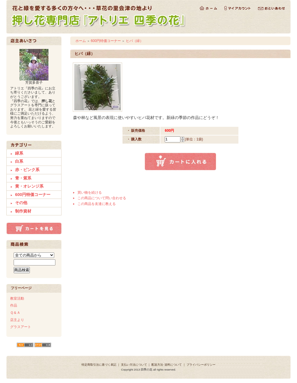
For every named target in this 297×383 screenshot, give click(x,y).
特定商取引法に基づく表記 (99, 364)
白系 (19, 161)
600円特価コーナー (32, 194)
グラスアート (20, 327)
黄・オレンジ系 (29, 186)
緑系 (19, 153)
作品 (13, 305)
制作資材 (23, 211)
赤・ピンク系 (27, 169)
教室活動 (17, 298)
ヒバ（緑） (134, 41)
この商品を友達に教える (96, 204)
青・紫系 (23, 178)
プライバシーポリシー (200, 364)
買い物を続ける (89, 192)
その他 (21, 202)
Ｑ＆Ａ (15, 313)
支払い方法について (134, 364)
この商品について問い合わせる (101, 198)
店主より (17, 320)
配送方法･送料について (166, 364)
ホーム (80, 41)
